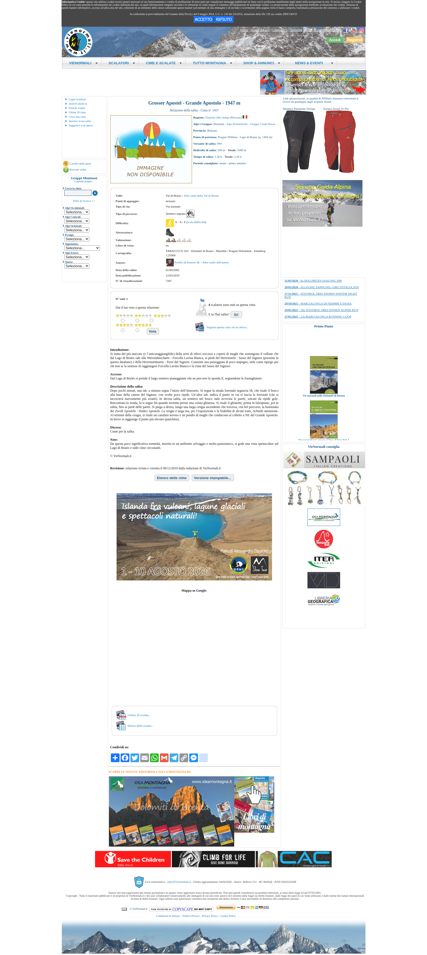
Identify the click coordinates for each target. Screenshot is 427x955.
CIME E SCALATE (164, 63)
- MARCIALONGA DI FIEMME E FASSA (318, 303)
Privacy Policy (210, 915)
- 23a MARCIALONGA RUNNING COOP (318, 316)
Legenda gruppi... (84, 181)
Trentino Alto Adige (217, 117)
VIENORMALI (83, 63)
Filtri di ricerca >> (84, 200)
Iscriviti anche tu (78, 103)
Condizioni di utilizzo (168, 915)
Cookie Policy (228, 915)
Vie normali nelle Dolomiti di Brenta (324, 404)
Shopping (296, 30)
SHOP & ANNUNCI (261, 63)
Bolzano (236, 117)
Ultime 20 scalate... (139, 715)
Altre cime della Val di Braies (201, 195)
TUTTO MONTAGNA (212, 63)
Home (244, 30)
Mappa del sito (260, 30)
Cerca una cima (77, 116)
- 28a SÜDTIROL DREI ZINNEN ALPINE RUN (321, 310)
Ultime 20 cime (77, 112)
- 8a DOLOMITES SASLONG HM (313, 280)
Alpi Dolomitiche (237, 124)
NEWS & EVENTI (312, 63)
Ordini (336, 30)
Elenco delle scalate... (141, 725)
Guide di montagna (317, 30)
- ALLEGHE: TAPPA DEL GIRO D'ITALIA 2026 (322, 287)
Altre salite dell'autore (215, 262)
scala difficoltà (196, 222)
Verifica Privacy (191, 915)
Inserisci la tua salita (80, 121)
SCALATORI (122, 63)
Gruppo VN (280, 30)
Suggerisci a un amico (81, 125)
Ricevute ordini (77, 169)
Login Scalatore (77, 99)
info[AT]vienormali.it (179, 881)
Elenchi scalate (77, 108)
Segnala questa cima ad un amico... (227, 327)
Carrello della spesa (80, 163)
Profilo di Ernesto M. (188, 262)
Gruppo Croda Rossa (262, 124)
